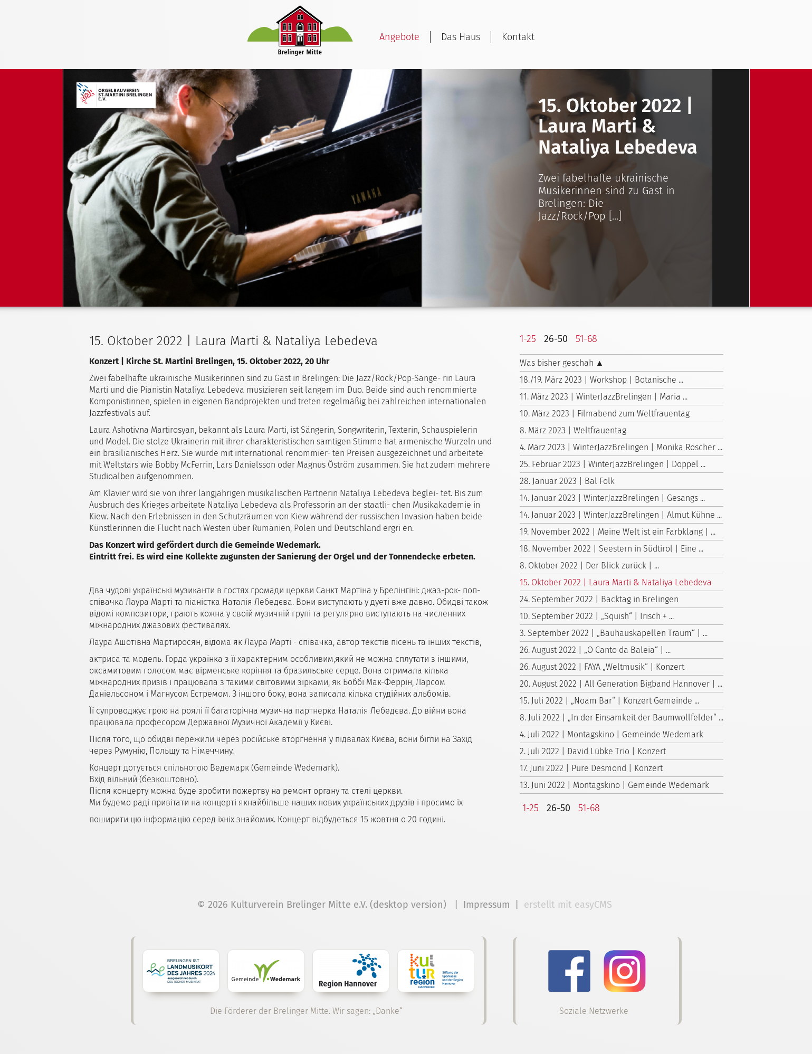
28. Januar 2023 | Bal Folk (567, 481)
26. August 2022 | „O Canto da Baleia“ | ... (595, 650)
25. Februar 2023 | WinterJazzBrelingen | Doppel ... (612, 464)
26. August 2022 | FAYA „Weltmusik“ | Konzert (602, 667)
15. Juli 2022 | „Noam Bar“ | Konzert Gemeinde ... (609, 701)
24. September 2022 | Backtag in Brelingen (599, 599)
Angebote (399, 37)
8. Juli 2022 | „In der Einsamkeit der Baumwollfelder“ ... (621, 718)
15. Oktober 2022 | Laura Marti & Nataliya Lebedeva (616, 582)
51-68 (586, 339)
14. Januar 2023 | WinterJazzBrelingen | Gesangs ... (612, 498)
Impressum (486, 904)
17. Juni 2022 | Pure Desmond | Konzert (591, 768)
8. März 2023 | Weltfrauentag (573, 430)
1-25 (528, 339)
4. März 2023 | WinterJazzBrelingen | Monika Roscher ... (621, 447)
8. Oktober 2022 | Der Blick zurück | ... (589, 566)
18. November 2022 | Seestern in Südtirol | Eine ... (611, 549)
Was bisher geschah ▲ (562, 363)
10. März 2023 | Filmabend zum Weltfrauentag (605, 414)
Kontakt (518, 37)
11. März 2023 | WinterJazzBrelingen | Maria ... (603, 397)
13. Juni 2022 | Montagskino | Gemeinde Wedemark (614, 785)
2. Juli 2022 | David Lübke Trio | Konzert (593, 751)
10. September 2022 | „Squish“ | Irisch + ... (597, 616)
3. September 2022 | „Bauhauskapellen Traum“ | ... (614, 633)
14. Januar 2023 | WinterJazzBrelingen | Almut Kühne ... (621, 515)
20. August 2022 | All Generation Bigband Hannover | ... (621, 684)
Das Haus (460, 37)
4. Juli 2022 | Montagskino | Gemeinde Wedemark (611, 734)
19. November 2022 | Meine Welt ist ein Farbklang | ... (617, 532)
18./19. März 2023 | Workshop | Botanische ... (601, 380)
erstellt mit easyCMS (569, 904)
